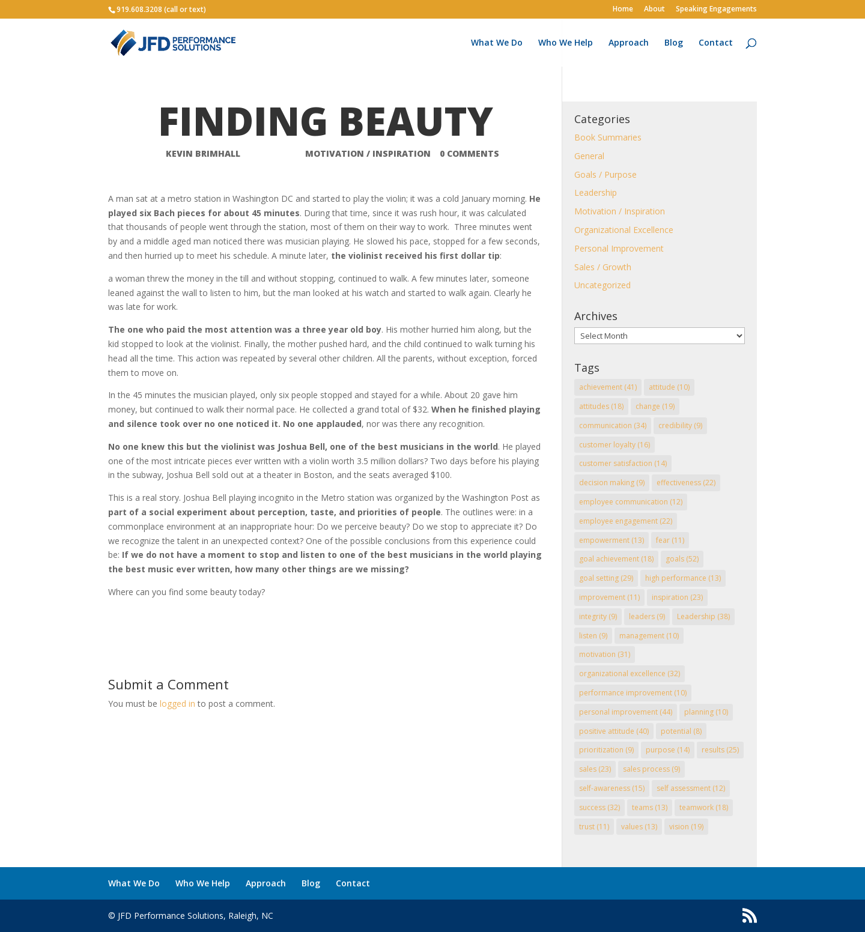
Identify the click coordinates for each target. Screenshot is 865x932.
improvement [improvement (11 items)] (609, 597)
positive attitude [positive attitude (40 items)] (614, 731)
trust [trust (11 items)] (594, 827)
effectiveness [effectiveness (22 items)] (686, 482)
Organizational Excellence (623, 229)
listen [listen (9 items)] (593, 636)
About (654, 9)
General (589, 156)
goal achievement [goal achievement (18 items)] (616, 559)
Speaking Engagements (716, 9)
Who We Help (565, 43)
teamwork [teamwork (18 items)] (703, 807)
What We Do (497, 43)
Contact (716, 43)
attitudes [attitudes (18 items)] (601, 406)
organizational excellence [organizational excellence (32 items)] (629, 673)
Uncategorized (602, 285)
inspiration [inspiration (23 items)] (677, 597)
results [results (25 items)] (720, 750)
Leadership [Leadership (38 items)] (703, 616)
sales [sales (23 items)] (595, 769)
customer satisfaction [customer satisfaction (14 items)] (623, 463)
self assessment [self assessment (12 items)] (691, 788)
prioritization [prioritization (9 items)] (606, 750)
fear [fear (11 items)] (670, 540)
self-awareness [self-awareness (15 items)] (612, 788)
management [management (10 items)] (649, 636)
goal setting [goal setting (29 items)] (606, 578)
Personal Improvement (619, 248)
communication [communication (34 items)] (612, 425)
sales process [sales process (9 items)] (651, 769)
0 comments (469, 153)
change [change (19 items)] (655, 406)
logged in (177, 703)
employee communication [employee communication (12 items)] (630, 502)
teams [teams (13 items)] (649, 807)
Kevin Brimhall (203, 153)
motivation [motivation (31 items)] (604, 654)
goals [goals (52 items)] (682, 559)
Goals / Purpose (605, 174)
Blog (673, 43)
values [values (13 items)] (639, 827)
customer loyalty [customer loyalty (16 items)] (614, 445)
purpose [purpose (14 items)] (668, 750)
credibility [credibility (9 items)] (680, 425)
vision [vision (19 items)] (686, 827)
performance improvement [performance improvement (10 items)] (633, 693)
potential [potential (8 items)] (681, 731)
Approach (629, 43)
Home (623, 9)
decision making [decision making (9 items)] (612, 482)
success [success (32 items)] (599, 807)
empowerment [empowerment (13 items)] (611, 540)
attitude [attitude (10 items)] (669, 387)
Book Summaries (608, 137)
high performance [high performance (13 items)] (683, 578)
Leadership (595, 192)
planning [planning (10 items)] (706, 712)
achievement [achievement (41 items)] (608, 387)
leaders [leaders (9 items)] (647, 616)
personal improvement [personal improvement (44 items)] (625, 712)
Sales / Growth (602, 267)
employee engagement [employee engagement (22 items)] (625, 521)
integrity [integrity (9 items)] (598, 616)
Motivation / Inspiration (368, 153)
